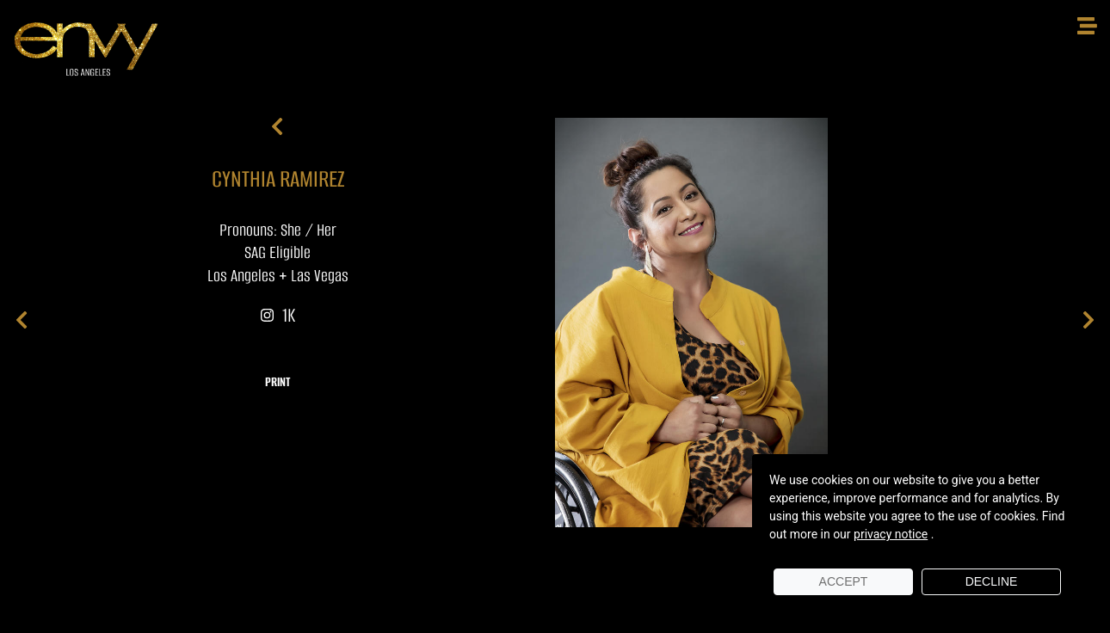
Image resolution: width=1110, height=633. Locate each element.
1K (278, 315)
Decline (991, 581)
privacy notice (891, 534)
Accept (843, 581)
